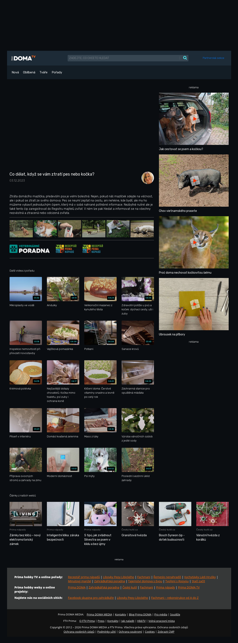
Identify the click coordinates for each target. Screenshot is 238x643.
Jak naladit (127, 621)
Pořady (57, 72)
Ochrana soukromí (130, 631)
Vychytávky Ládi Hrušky (200, 577)
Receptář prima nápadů (84, 577)
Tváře (43, 72)
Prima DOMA (77, 587)
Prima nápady (165, 587)
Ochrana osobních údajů (79, 631)
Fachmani (143, 577)
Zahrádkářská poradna (109, 581)
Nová (15, 72)
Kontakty (120, 614)
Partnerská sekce (213, 57)
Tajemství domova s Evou (145, 581)
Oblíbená (29, 72)
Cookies (150, 631)
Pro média (160, 614)
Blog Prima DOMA (140, 614)
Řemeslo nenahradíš (167, 577)
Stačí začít (198, 581)
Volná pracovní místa (162, 621)
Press (101, 621)
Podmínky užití (106, 631)
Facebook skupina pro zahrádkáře (91, 598)
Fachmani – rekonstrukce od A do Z (175, 598)
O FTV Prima (87, 621)
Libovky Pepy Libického (118, 577)
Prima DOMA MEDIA (99, 614)
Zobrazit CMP (166, 631)
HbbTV (141, 621)
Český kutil (129, 587)
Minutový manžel (79, 581)
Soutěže (175, 614)
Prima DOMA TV (189, 587)
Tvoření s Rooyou (177, 581)
